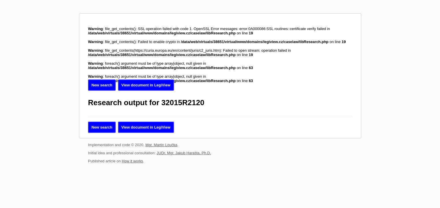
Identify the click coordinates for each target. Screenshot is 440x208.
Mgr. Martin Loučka (161, 145)
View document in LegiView (146, 85)
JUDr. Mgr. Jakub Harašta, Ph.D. (184, 153)
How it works (132, 161)
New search (101, 85)
